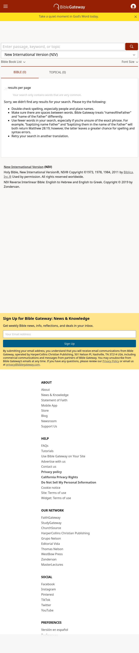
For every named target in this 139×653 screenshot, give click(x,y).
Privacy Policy (111, 361)
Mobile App (49, 405)
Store (45, 410)
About (45, 390)
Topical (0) (57, 72)
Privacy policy (51, 472)
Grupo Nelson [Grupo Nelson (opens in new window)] (51, 538)
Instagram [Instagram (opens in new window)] (48, 589)
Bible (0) (20, 72)
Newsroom (49, 421)
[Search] (131, 46)
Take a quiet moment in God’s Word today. (69, 16)
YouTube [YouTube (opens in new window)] (47, 610)
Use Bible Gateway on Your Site (63, 456)
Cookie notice (51, 488)
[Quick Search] (62, 46)
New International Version (24, 167)
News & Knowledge (55, 395)
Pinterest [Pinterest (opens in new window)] (47, 594)
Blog (44, 416)
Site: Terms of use (53, 493)
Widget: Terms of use (56, 498)
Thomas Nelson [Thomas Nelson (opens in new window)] (52, 549)
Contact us (48, 466)
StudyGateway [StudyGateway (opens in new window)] (51, 523)
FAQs (44, 446)
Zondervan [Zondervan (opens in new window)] (49, 559)
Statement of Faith (54, 400)
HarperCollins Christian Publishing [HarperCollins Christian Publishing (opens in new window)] (65, 533)
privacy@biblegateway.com (23, 364)
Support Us (49, 426)
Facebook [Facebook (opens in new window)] (48, 584)
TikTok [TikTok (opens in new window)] (45, 600)
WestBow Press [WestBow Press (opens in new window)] (52, 554)
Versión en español (54, 630)
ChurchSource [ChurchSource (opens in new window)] (51, 528)
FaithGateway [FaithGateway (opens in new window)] (51, 517)
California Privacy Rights (59, 477)
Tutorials (47, 451)
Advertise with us (53, 461)
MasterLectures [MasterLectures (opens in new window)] (52, 565)
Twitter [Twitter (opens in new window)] (46, 605)
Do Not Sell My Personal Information (68, 482)
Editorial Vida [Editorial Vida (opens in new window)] (50, 544)
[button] (133, 6)
